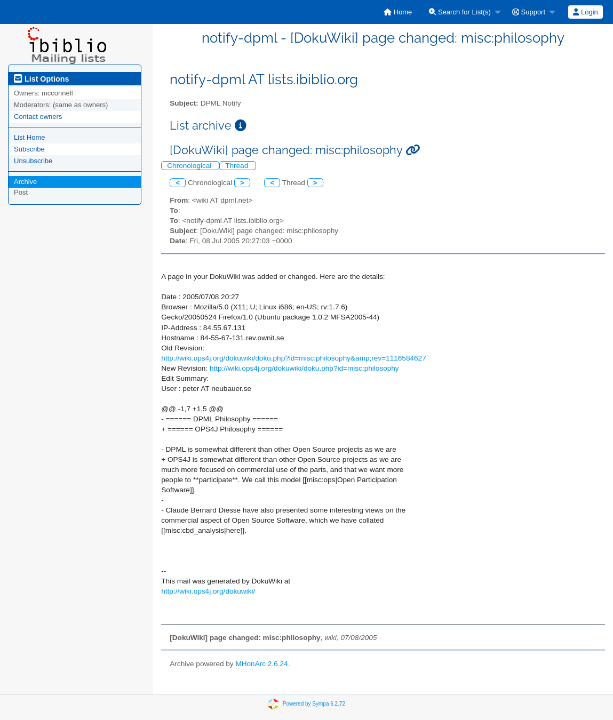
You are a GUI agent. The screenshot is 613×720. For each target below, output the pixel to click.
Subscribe (29, 149)
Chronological (190, 166)
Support (528, 12)
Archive (25, 182)
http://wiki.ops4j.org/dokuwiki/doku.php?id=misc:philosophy (304, 368)
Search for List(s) (460, 12)
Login (585, 12)
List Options (41, 79)
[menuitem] (397, 12)
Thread (237, 166)
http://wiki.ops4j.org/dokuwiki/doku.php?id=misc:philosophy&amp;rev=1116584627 (293, 358)
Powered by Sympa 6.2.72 (314, 704)
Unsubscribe (33, 161)
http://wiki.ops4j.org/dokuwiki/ (208, 591)
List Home (29, 137)
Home (398, 12)
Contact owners (38, 117)
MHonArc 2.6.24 (261, 664)
